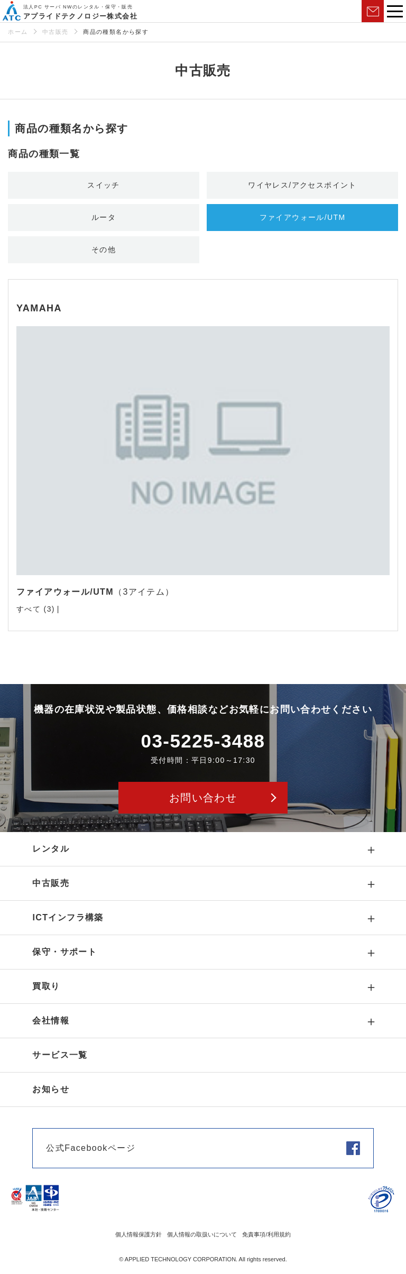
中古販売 (55, 32)
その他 (103, 249)
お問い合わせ (373, 11)
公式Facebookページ (90, 1147)
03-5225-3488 (203, 741)
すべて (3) (35, 609)
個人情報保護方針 (138, 1234)
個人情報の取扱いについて (202, 1234)
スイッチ (103, 185)
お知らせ (50, 1089)
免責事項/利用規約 (266, 1234)
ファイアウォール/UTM (303, 217)
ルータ (103, 217)
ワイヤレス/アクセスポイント (302, 185)
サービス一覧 (59, 1054)
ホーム (17, 32)
